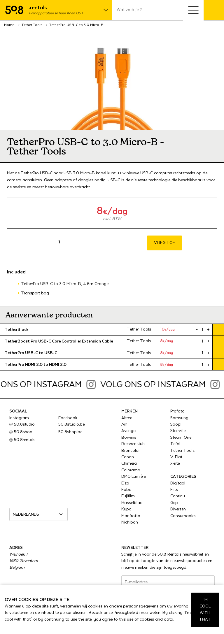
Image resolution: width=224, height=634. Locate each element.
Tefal (175, 444)
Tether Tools (182, 450)
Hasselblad (132, 502)
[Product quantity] (59, 242)
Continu (177, 496)
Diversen (178, 509)
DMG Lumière (133, 476)
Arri (124, 424)
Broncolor (130, 450)
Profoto (177, 411)
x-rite (175, 463)
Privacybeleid (126, 612)
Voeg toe (164, 242)
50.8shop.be (70, 432)
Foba (126, 489)
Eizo (125, 483)
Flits (174, 489)
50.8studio (24, 424)
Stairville (178, 430)
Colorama (130, 470)
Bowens (128, 437)
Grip (174, 502)
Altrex (126, 418)
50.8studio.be (71, 424)
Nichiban (129, 522)
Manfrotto (130, 516)
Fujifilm (128, 496)
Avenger (128, 430)
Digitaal (177, 483)
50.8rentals (24, 440)
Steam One (180, 437)
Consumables (183, 516)
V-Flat (176, 457)
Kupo (126, 509)
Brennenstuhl (133, 444)
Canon (127, 457)
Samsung (179, 418)
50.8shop (23, 432)
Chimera (129, 463)
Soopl (175, 424)
